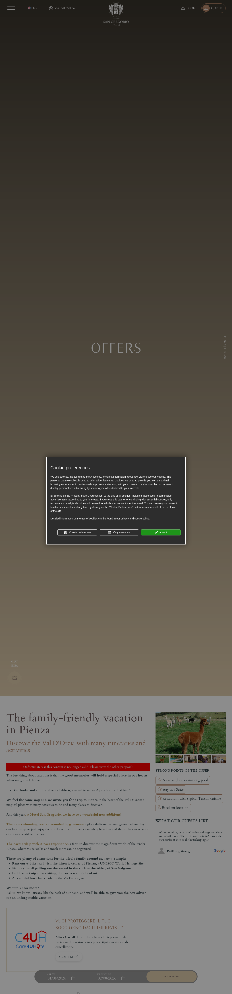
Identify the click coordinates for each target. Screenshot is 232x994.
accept (161, 532)
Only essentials (119, 532)
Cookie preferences (77, 532)
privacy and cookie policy (135, 518)
